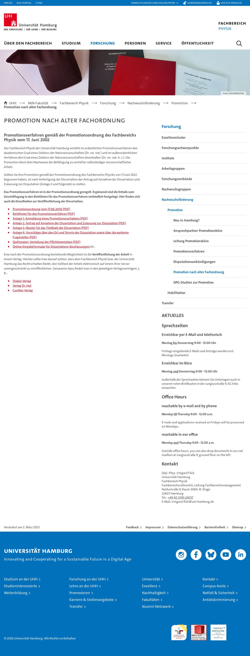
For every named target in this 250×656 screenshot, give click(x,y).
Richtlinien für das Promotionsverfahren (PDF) (44, 214)
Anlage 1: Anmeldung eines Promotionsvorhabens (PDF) (50, 218)
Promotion (175, 210)
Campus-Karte (214, 586)
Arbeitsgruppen (173, 168)
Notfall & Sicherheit (219, 592)
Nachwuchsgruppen (176, 189)
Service (164, 43)
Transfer (168, 303)
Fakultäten (150, 599)
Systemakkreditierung (238, 627)
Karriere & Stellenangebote (91, 599)
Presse (8, 3)
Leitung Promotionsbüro (191, 241)
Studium (71, 43)
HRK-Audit (217, 627)
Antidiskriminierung (219, 599)
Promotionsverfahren (188, 251)
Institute (168, 158)
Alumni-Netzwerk (156, 606)
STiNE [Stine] (39, 3)
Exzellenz (149, 586)
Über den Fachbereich (28, 43)
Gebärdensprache (199, 3)
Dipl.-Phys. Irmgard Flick (178, 473)
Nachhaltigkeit (154, 592)
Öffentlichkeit (197, 43)
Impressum (153, 527)
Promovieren (79, 592)
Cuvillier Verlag (23, 290)
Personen (135, 43)
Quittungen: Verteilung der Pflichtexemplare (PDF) (46, 242)
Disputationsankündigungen (194, 262)
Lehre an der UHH (83, 586)
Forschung (102, 43)
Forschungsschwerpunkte (180, 148)
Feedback (132, 527)
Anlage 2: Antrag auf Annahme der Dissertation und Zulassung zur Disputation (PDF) (69, 223)
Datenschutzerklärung (183, 527)
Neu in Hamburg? (186, 220)
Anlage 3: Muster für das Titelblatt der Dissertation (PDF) (51, 228)
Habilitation (176, 293)
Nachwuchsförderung (177, 199)
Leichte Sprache (231, 3)
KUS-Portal (24, 3)
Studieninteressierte (20, 586)
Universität (151, 579)
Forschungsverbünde (177, 179)
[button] (155, 3)
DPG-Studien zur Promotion (193, 282)
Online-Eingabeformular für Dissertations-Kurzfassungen (51, 247)
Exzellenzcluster (174, 137)
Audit (194, 627)
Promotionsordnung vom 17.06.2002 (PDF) (41, 209)
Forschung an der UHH (87, 579)
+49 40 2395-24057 (180, 497)
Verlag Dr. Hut (22, 286)
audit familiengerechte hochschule (179, 631)
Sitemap (237, 527)
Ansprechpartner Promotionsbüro (197, 230)
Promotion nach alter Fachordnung (198, 272)
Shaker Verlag (22, 281)
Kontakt (209, 579)
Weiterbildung (15, 592)
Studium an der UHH (21, 579)
